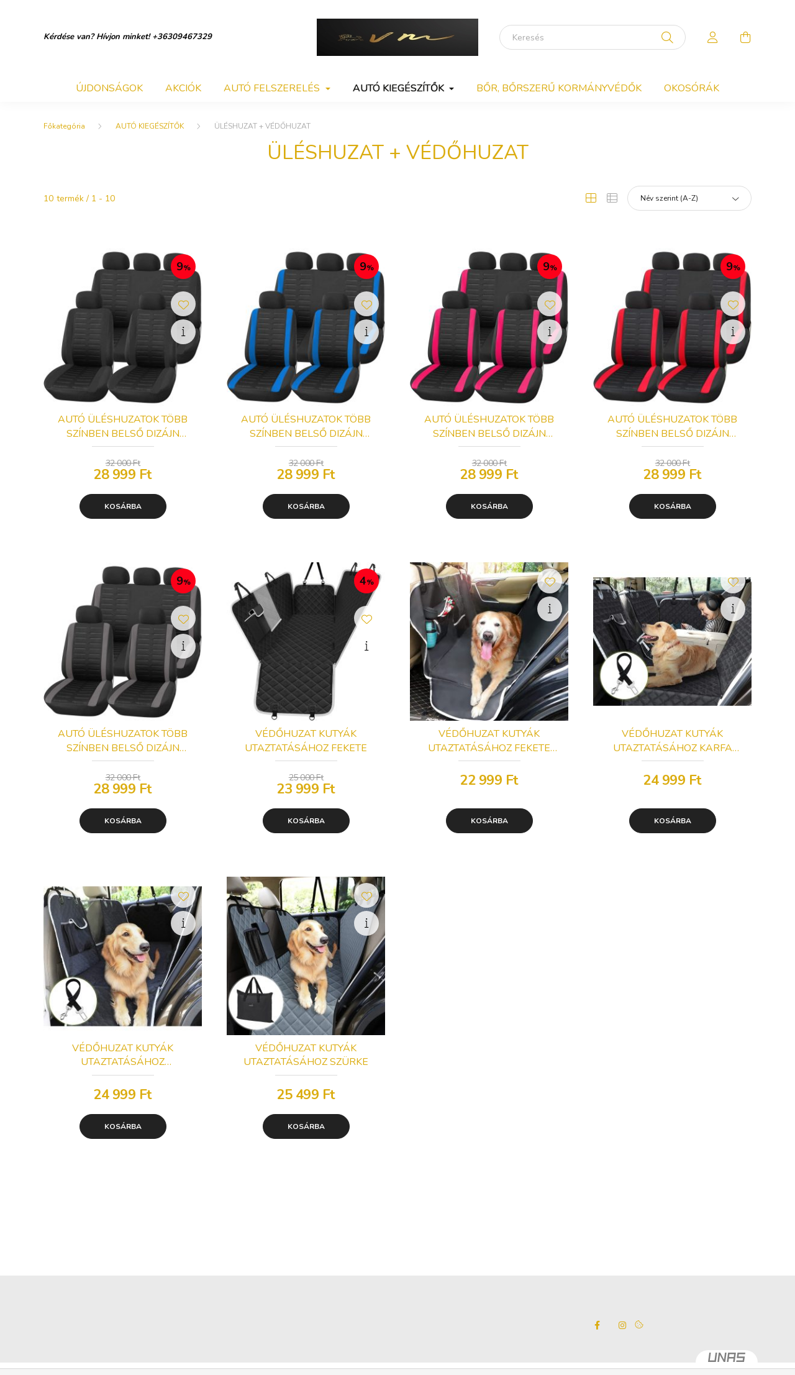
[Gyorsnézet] (183, 331)
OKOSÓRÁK (691, 88)
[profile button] (713, 37)
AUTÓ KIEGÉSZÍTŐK (150, 126)
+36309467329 (182, 36)
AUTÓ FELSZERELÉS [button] (273, 88)
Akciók (183, 88)
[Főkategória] (64, 126)
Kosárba (123, 506)
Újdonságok (109, 88)
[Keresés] (592, 37)
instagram (622, 1325)
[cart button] (745, 37)
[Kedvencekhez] (183, 303)
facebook (597, 1325)
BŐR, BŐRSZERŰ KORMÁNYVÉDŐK (559, 88)
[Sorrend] (689, 198)
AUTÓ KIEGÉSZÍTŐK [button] (400, 88)
